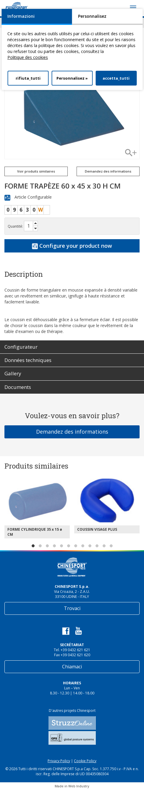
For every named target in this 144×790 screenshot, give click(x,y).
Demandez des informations (108, 171)
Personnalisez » (72, 78)
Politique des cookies (27, 57)
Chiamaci (72, 666)
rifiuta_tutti (28, 78)
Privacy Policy (59, 760)
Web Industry (78, 786)
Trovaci (72, 608)
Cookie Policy (85, 760)
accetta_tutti (116, 78)
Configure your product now (72, 245)
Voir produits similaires (36, 171)
